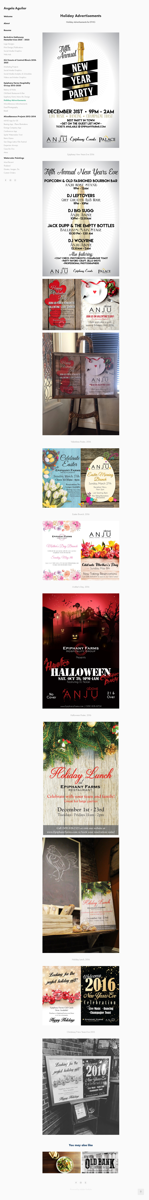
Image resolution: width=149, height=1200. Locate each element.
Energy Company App (12, 127)
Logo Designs (9, 44)
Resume (7, 30)
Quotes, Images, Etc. (12, 169)
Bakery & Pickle (10, 89)
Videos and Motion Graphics (15, 77)
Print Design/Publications (13, 47)
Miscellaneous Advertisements (15, 104)
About (7, 23)
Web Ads (7, 54)
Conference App (10, 131)
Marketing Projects (11, 67)
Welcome (8, 16)
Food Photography (11, 107)
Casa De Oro (9, 149)
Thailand (7, 165)
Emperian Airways (11, 145)
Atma (6, 152)
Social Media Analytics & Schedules (18, 74)
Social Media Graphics (13, 51)
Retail (6, 111)
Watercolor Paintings (14, 158)
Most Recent (8, 162)
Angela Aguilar (15, 8)
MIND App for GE (11, 120)
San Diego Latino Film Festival (15, 142)
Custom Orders (10, 173)
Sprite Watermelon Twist (13, 135)
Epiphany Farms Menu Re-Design (17, 97)
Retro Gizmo (8, 138)
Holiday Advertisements (15, 100)
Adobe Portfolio (86, 1189)
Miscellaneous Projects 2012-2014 (20, 116)
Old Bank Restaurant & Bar (14, 93)
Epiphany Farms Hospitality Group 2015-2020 (17, 84)
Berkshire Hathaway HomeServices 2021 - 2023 (16, 38)
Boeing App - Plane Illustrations (16, 124)
